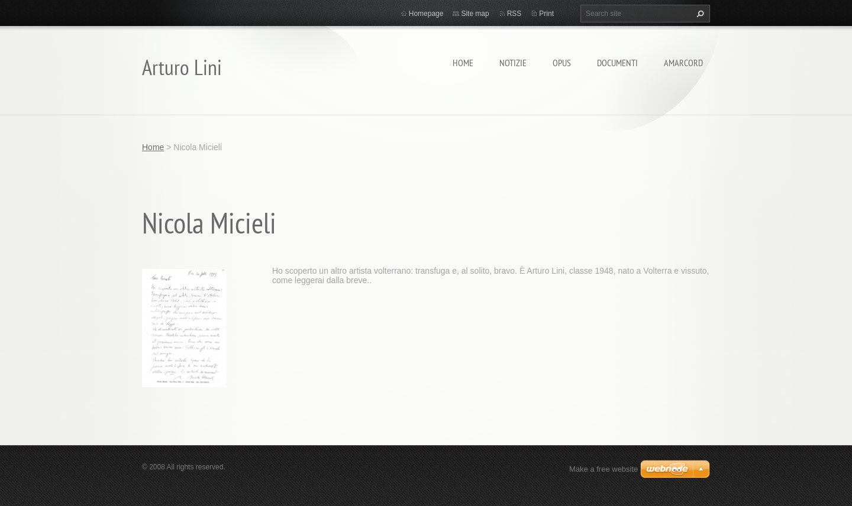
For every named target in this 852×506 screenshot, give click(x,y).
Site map (475, 13)
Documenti (617, 63)
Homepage (426, 13)
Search (699, 13)
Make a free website (603, 469)
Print (546, 13)
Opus (562, 63)
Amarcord (683, 63)
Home (463, 63)
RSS (514, 13)
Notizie (513, 63)
